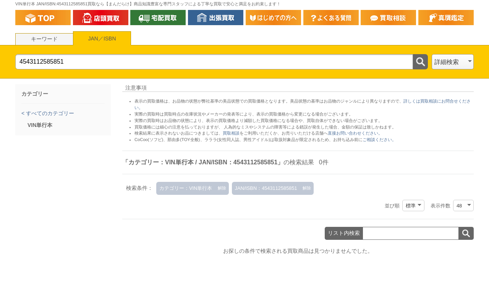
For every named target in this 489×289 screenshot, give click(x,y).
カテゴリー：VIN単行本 (185, 188)
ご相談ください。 (379, 139)
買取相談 (231, 133)
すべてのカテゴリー (49, 113)
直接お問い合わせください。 (355, 133)
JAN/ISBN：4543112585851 (266, 188)
